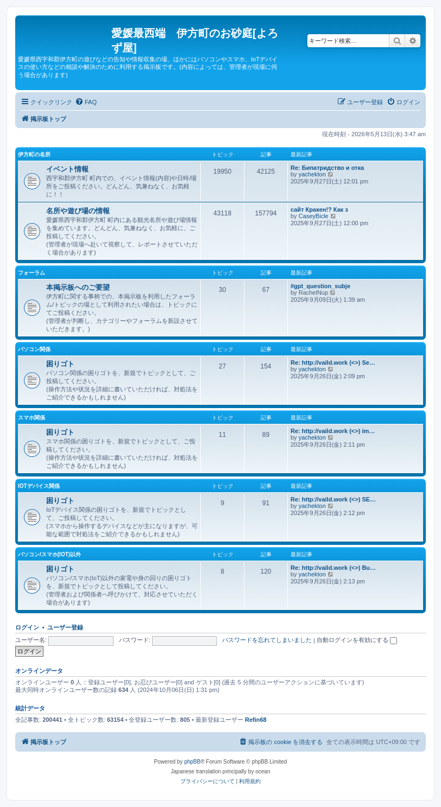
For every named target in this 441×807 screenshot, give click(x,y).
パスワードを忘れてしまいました (267, 640)
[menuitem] (86, 102)
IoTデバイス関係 (39, 486)
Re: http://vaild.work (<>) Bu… (333, 567)
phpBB (192, 762)
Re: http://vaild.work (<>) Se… (333, 362)
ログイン (27, 627)
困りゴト (60, 364)
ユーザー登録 (65, 627)
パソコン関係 (34, 349)
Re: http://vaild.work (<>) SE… (333, 499)
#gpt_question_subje (320, 286)
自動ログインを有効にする (357, 640)
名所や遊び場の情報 (78, 211)
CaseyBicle (314, 216)
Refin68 (256, 719)
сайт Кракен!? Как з (319, 209)
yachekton (312, 174)
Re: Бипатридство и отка (327, 167)
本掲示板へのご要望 (78, 287)
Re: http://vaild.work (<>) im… (333, 431)
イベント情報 (67, 169)
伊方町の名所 (34, 154)
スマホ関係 (31, 418)
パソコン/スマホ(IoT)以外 (49, 554)
